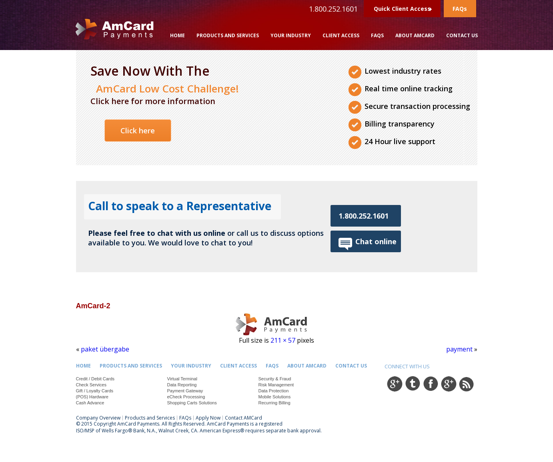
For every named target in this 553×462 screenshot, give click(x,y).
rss (467, 384)
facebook (431, 384)
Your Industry (290, 35)
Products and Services (227, 35)
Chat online (376, 241)
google (395, 384)
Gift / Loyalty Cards (95, 390)
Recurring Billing (274, 402)
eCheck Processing (186, 396)
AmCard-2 (93, 306)
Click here (137, 130)
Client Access (341, 35)
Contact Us (462, 35)
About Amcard (415, 35)
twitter (413, 384)
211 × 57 (282, 340)
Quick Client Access (402, 8)
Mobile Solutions (274, 396)
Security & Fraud (274, 378)
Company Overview (98, 417)
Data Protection (273, 390)
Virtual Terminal (182, 378)
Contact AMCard (243, 417)
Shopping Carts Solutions (192, 402)
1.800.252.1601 (364, 216)
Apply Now (208, 417)
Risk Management (276, 384)
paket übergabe (105, 349)
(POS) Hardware (92, 396)
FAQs (460, 8)
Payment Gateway (185, 390)
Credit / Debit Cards (95, 378)
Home (177, 35)
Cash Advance (90, 402)
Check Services (91, 384)
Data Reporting (182, 384)
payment (459, 349)
